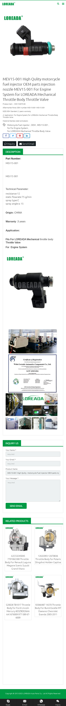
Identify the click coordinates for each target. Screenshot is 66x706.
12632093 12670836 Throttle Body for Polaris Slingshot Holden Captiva (48, 559)
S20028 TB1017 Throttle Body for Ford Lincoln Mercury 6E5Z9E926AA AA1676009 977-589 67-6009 (18, 611)
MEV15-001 (42, 124)
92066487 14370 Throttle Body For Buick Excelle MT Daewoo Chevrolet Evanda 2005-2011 (48, 609)
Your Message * (12, 478)
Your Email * (11, 459)
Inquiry (9, 143)
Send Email (26, 143)
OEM (33, 124)
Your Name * (11, 450)
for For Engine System (17, 127)
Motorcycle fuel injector (18, 124)
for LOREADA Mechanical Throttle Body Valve (28, 130)
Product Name (12, 469)
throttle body (46, 239)
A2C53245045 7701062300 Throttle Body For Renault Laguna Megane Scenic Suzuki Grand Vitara (18, 562)
